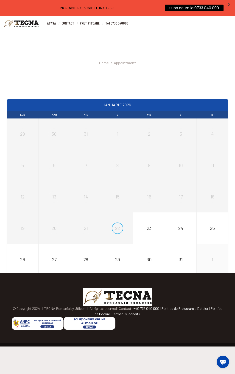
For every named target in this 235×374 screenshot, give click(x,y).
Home (104, 62)
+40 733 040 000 (146, 335)
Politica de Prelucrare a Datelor (184, 335)
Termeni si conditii (126, 341)
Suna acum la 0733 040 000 (194, 8)
